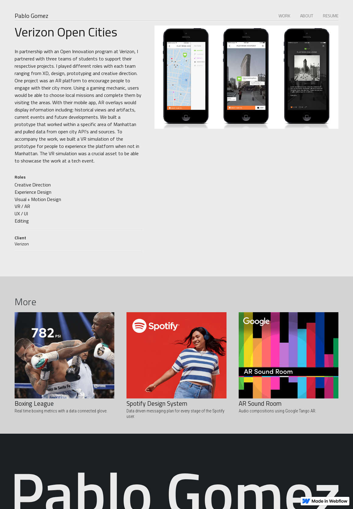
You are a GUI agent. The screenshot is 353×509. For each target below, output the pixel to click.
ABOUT (306, 15)
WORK (284, 15)
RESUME (330, 15)
